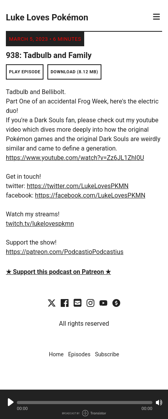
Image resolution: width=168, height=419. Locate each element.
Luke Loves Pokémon (47, 17)
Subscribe (107, 354)
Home (56, 354)
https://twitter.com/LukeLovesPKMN (77, 186)
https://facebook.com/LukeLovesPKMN (90, 195)
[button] (84, 402)
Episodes (79, 354)
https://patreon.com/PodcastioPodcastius (64, 252)
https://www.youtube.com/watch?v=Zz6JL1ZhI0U (75, 157)
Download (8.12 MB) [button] (74, 71)
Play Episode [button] (24, 71)
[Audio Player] (84, 404)
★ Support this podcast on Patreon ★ (58, 272)
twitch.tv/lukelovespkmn (40, 223)
